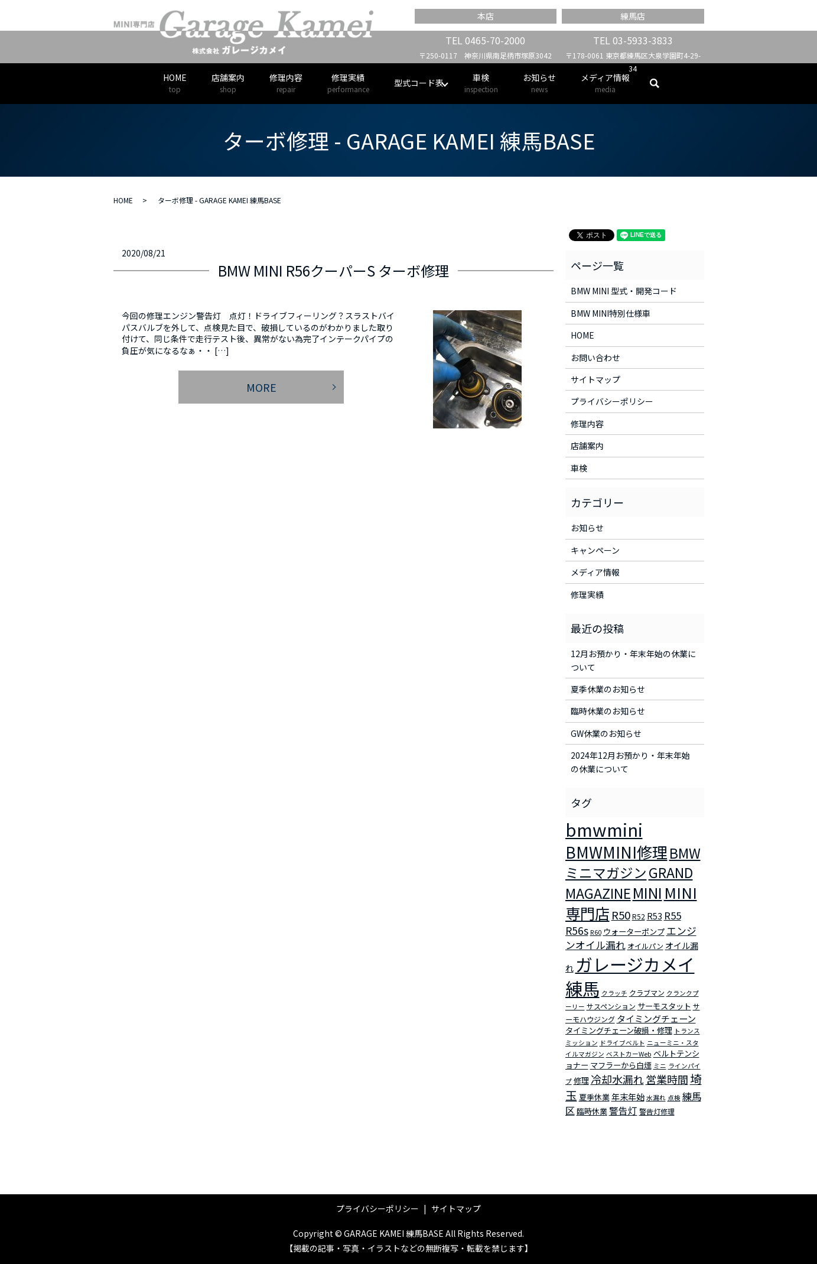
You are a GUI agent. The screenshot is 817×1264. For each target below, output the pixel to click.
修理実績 (348, 83)
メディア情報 (605, 83)
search (661, 83)
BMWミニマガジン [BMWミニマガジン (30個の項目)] (633, 862)
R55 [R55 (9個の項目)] (672, 915)
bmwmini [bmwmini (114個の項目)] (604, 829)
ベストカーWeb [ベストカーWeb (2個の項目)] (629, 1053)
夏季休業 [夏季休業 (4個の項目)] (594, 1097)
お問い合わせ (595, 357)
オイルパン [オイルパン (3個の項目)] (645, 946)
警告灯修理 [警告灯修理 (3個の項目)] (657, 1111)
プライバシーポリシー (612, 401)
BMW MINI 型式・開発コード (624, 291)
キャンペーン (595, 550)
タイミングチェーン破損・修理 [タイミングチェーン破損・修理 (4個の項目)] (618, 1030)
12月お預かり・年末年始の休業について (633, 660)
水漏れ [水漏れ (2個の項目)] (656, 1097)
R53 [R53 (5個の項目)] (654, 916)
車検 (481, 83)
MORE (261, 387)
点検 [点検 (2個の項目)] (674, 1097)
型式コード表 (419, 83)
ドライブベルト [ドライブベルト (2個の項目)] (622, 1042)
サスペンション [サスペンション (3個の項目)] (611, 1006)
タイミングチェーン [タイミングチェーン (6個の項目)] (656, 1018)
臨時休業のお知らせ (608, 711)
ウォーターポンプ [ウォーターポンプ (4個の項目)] (634, 931)
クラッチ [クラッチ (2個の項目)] (614, 993)
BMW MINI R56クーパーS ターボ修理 (333, 270)
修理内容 (285, 83)
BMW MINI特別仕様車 (610, 313)
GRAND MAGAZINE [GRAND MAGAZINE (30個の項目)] (629, 883)
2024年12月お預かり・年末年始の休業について (630, 761)
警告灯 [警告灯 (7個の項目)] (623, 1110)
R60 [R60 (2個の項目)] (595, 932)
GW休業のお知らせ (606, 733)
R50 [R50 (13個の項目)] (620, 914)
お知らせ (539, 83)
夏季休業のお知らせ (608, 689)
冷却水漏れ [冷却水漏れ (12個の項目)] (617, 1079)
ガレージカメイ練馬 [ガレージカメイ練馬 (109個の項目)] (630, 975)
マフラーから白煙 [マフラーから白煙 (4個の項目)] (621, 1065)
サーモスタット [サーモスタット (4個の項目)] (664, 1006)
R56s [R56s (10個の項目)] (576, 930)
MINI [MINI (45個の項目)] (647, 892)
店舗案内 (228, 83)
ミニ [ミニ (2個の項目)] (659, 1065)
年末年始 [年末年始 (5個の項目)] (628, 1097)
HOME (175, 83)
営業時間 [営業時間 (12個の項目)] (667, 1079)
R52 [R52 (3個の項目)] (638, 916)
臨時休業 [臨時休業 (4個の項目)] (592, 1111)
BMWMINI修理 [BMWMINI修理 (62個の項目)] (616, 852)
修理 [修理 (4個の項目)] (581, 1080)
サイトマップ (595, 379)
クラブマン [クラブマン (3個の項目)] (647, 992)
